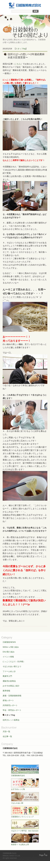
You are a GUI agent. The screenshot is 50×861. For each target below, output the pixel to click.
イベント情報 (8, 657)
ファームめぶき (9, 671)
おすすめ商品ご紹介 (11, 686)
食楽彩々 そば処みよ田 (25, 839)
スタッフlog (21, 49)
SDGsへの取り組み (11, 647)
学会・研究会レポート (12, 710)
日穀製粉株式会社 (25, 771)
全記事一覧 (7, 736)
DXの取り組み (9, 652)
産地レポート (8, 700)
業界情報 (6, 691)
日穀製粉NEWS (9, 642)
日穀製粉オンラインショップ (25, 812)
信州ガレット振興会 (11, 720)
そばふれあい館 (25, 798)
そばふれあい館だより (12, 666)
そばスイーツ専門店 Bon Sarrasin (25, 826)
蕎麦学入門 (7, 676)
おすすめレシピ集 (25, 784)
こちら (18, 64)
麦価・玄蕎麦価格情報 (12, 696)
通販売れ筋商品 (9, 681)
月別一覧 (6, 731)
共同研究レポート (10, 705)
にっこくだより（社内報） (14, 661)
